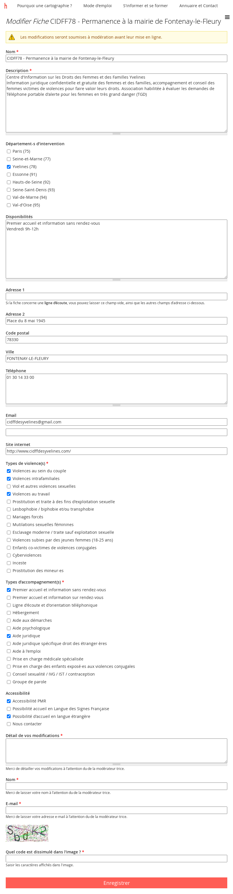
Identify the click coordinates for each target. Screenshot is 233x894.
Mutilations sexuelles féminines (43, 524)
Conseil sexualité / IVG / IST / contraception (54, 674)
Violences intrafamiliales (36, 478)
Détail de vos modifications (34, 735)
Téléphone (16, 370)
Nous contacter (27, 724)
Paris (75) (21, 151)
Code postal (17, 333)
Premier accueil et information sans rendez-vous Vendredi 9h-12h (116, 249)
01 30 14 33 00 (116, 389)
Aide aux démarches (32, 620)
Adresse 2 (15, 314)
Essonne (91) (25, 174)
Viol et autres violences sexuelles (44, 486)
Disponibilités (19, 216)
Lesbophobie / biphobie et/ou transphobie (53, 509)
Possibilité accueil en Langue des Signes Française (61, 708)
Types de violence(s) (27, 463)
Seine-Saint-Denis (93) (34, 189)
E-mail (13, 803)
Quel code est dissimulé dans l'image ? (45, 852)
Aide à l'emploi (27, 651)
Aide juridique (26, 635)
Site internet (18, 444)
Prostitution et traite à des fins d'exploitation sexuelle (64, 501)
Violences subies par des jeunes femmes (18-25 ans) (63, 540)
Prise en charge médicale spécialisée (48, 659)
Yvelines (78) (24, 166)
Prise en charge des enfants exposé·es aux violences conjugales (74, 666)
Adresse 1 (15, 289)
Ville (10, 352)
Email (11, 415)
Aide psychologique (31, 628)
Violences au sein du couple (39, 470)
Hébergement (26, 613)
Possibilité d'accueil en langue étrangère (51, 716)
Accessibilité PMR (29, 701)
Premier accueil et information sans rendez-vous (59, 589)
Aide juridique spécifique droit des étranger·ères (60, 643)
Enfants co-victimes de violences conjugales (55, 547)
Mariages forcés (28, 516)
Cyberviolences (27, 555)
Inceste (19, 563)
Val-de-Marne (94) (30, 197)
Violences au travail (31, 494)
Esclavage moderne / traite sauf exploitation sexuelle (63, 532)
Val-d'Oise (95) (26, 205)
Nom (12, 51)
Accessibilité (18, 693)
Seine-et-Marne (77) (31, 159)
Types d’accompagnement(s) (35, 582)
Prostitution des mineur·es (38, 570)
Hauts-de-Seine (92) (31, 182)
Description (19, 70)
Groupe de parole (29, 681)
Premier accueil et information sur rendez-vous (58, 597)
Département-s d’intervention (35, 143)
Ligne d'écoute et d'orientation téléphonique (55, 605)
